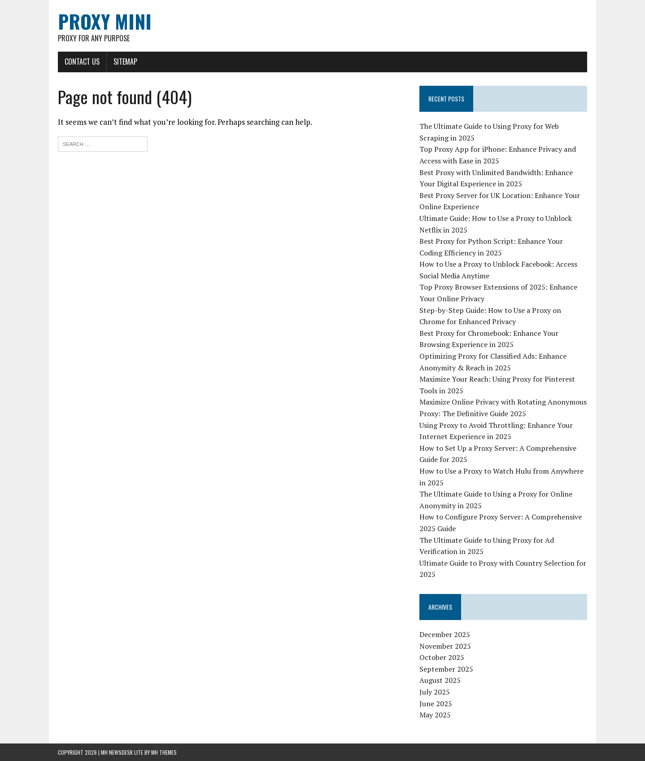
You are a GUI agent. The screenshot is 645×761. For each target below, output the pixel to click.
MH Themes (164, 752)
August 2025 (440, 680)
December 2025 (444, 634)
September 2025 (446, 669)
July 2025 (434, 692)
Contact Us (82, 61)
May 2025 (435, 715)
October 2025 (441, 657)
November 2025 (445, 646)
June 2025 (435, 703)
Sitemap (125, 61)
